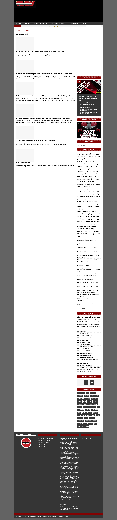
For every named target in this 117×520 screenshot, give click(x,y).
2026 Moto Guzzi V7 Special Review (84, 365)
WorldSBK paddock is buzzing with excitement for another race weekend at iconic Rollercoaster (44, 74)
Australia (80, 396)
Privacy (62, 513)
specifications (86, 415)
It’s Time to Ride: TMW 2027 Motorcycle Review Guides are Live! (88, 98)
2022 (79, 393)
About (56, 513)
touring (87, 423)
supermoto (80, 420)
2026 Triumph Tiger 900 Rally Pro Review (85, 335)
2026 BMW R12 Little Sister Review (84, 338)
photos (95, 412)
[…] (66, 55)
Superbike (92, 418)
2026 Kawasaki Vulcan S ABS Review (85, 346)
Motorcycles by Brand (57, 23)
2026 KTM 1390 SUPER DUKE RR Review (45, 438)
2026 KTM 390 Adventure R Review (44, 444)
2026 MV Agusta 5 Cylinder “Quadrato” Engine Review (88, 367)
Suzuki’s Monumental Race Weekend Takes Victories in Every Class (36, 140)
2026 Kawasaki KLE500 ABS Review (84, 355)
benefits (87, 396)
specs (93, 415)
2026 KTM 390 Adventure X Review (84, 372)
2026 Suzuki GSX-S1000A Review (84, 348)
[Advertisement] (70, 11)
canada (97, 396)
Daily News (27, 23)
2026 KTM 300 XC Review (82, 340)
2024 (87, 393)
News (83, 412)
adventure (93, 393)
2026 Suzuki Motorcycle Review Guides (88, 317)
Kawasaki (93, 407)
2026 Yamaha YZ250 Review (83, 333)
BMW (92, 396)
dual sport (94, 398)
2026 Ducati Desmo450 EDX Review (84, 351)
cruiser (88, 398)
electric (90, 401)
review (79, 415)
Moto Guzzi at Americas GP (24, 163)
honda (79, 407)
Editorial (69, 513)
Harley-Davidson (93, 404)
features (80, 404)
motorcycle (95, 409)
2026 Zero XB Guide (81, 331)
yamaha (87, 426)
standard (80, 418)
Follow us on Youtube (86, 441)
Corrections (77, 513)
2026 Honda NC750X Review (83, 363)
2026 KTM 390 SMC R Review (43, 442)
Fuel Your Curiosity (89, 313)
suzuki (94, 420)
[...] (84, 328)
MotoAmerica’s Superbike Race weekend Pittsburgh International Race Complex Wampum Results (44, 96)
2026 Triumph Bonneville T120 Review (85, 353)
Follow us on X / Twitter (86, 438)
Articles (18, 23)
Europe (95, 401)
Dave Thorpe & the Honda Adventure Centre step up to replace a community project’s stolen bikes (88, 269)
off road (89, 412)
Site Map (99, 513)
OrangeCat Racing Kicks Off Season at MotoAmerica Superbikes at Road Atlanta (67, 500)
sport (97, 415)
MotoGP (88, 409)
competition (81, 398)
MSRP (79, 412)
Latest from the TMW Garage (89, 77)
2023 (83, 393)
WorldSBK (80, 426)
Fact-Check (85, 513)
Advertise (49, 513)
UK (91, 423)
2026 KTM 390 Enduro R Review (44, 440)
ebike (84, 401)
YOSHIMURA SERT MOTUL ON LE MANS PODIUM (69, 506)
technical (80, 423)
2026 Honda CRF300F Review (83, 344)
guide (85, 404)
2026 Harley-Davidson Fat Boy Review (85, 357)
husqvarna (86, 407)
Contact (92, 513)
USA (95, 423)
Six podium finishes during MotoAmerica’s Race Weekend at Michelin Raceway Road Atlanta (43, 118)
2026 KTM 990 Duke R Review (83, 342)
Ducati (79, 401)
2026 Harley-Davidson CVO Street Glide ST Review (87, 369)
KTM (98, 407)
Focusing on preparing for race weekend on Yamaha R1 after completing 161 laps (40, 51)
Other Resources (73, 23)
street (86, 418)
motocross (81, 409)
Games (84, 23)
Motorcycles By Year (40, 23)
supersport (88, 420)
